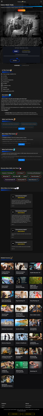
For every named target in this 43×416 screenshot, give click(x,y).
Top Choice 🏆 (21, 10)
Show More (21, 128)
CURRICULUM (25, 65)
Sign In (3, 407)
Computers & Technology (8, 173)
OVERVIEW (17, 65)
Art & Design (20, 173)
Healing (25, 176)
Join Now (15, 60)
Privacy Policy (27, 407)
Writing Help (6, 176)
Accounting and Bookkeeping (34, 173)
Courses (3, 405)
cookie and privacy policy (22, 410)
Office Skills (16, 176)
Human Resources (33, 179)
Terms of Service (28, 405)
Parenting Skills (22, 179)
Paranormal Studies (10, 179)
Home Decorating (35, 176)
